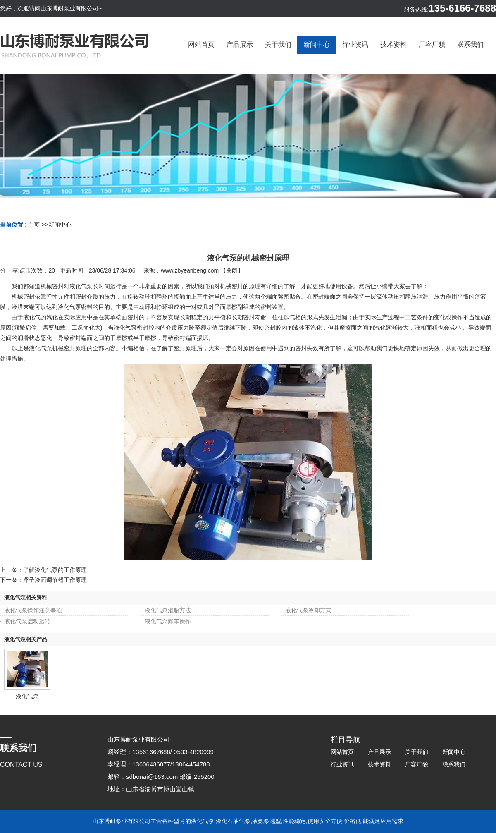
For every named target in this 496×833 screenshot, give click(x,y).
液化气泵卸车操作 (168, 621)
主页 (34, 224)
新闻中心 (60, 224)
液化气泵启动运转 (27, 621)
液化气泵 (27, 696)
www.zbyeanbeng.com (190, 270)
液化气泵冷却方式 (308, 610)
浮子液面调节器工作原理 (55, 580)
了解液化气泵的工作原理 (55, 570)
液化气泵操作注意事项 (33, 610)
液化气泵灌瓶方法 (168, 610)
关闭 (232, 270)
